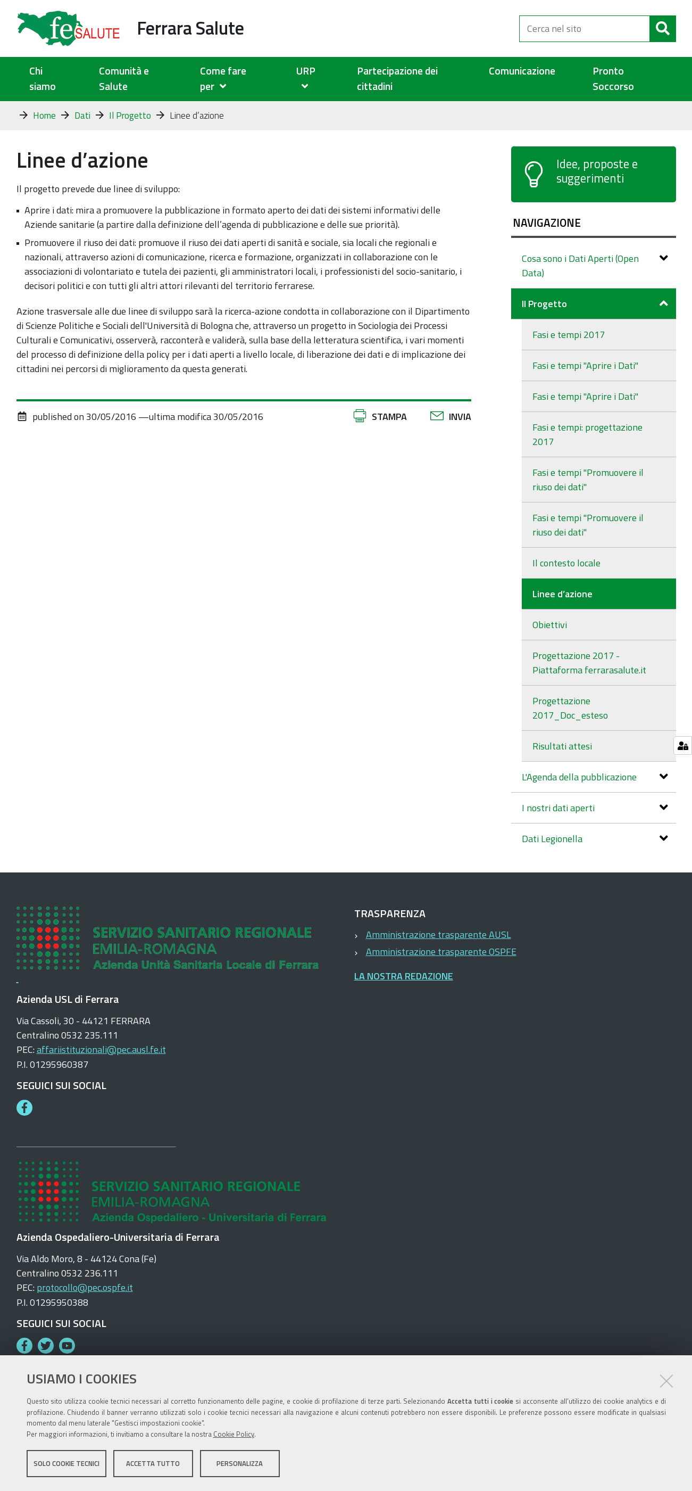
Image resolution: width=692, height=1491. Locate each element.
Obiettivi (549, 624)
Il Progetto (130, 115)
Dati (82, 115)
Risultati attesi (562, 746)
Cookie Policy (233, 1434)
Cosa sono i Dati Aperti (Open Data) (595, 265)
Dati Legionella (595, 838)
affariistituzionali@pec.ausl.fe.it (101, 1049)
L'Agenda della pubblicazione (595, 777)
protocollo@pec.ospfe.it (85, 1287)
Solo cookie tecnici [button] (66, 1463)
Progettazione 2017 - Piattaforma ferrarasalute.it (589, 662)
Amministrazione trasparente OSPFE (441, 951)
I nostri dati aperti (595, 808)
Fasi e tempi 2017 (568, 334)
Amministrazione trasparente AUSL (438, 934)
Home (44, 115)
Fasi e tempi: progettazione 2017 (587, 434)
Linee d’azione (562, 594)
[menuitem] (235, 79)
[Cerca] (662, 28)
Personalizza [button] (239, 1463)
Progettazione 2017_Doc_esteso (570, 708)
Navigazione (547, 222)
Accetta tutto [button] (153, 1463)
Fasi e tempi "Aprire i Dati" (585, 365)
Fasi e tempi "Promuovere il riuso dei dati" (588, 479)
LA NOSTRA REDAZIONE (403, 976)
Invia (460, 416)
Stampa (389, 416)
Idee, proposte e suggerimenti (597, 171)
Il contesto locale (566, 563)
